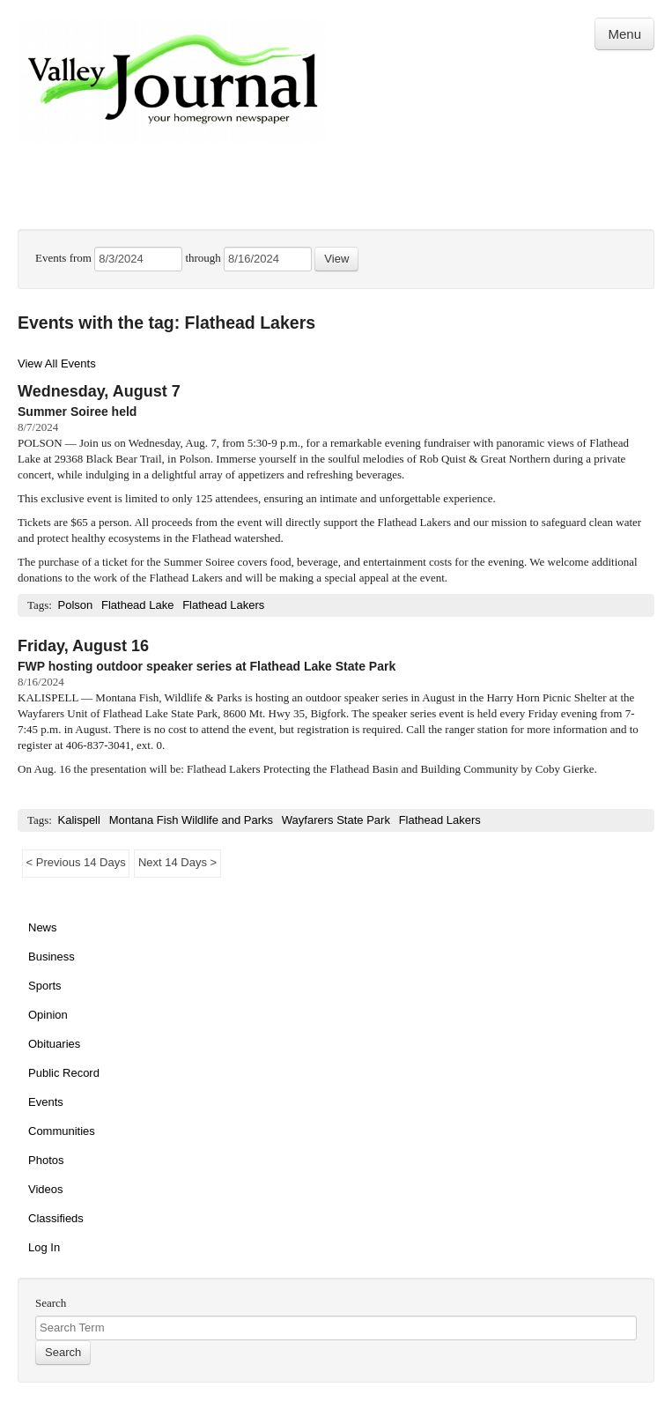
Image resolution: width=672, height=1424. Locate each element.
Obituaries (54, 1043)
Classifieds (56, 1218)
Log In (44, 1247)
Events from (64, 257)
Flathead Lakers (223, 605)
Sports (45, 985)
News (42, 927)
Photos (45, 1160)
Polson (74, 605)
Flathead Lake (137, 605)
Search (50, 1302)
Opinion (48, 1014)
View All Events (57, 363)
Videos (45, 1189)
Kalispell (78, 820)
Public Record (64, 1072)
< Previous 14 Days (76, 862)
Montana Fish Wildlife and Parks (191, 820)
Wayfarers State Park (336, 820)
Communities (61, 1131)
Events (45, 1102)
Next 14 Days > (177, 862)
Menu (624, 33)
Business (51, 956)
